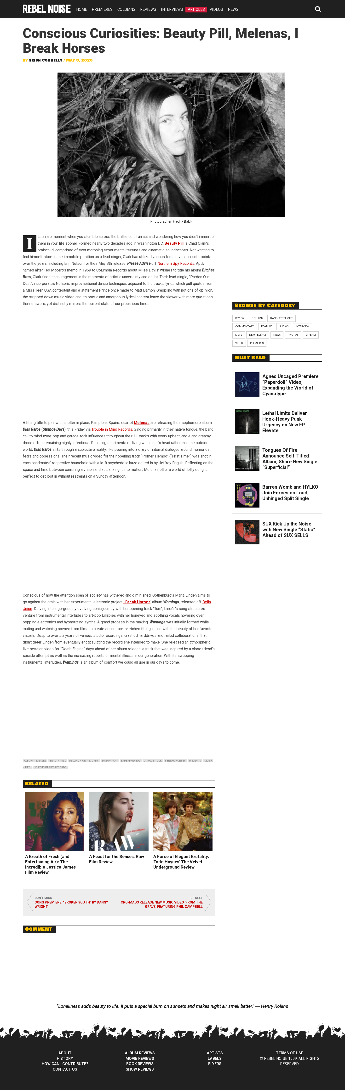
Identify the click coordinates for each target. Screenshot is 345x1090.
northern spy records (50, 767)
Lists (238, 334)
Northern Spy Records (175, 263)
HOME (81, 9)
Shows (283, 326)
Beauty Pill (174, 243)
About (65, 1053)
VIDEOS (216, 9)
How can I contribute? (65, 1064)
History (65, 1058)
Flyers (214, 1064)
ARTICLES (196, 9)
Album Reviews (140, 1053)
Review (239, 318)
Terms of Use (289, 1053)
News (277, 334)
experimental (130, 760)
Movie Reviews (140, 1058)
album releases (35, 760)
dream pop (110, 760)
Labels (215, 1058)
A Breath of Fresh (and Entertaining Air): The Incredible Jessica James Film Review (50, 864)
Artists (215, 1053)
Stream (310, 334)
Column (257, 318)
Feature (266, 326)
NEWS (233, 9)
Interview (302, 326)
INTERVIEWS (172, 9)
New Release (257, 334)
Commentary (244, 326)
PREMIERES (102, 9)
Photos (293, 334)
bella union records (84, 760)
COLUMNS (126, 9)
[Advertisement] (277, 263)
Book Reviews (140, 1064)
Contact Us (65, 1069)
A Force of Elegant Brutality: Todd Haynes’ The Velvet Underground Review (181, 862)
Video (239, 343)
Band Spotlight (281, 318)
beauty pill (58, 760)
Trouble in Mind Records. (112, 429)
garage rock (153, 760)
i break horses (175, 760)
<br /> (119, 359)
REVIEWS (148, 9)
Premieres (257, 343)
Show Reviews (140, 1069)
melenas (195, 760)
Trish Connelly (45, 60)
